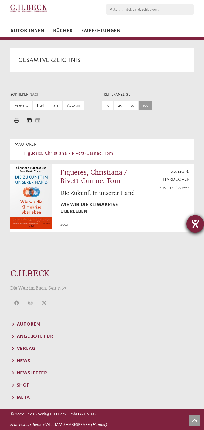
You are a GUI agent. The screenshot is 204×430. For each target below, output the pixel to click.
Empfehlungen (101, 30)
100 (145, 105)
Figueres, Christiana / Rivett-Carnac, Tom (67, 153)
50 (132, 105)
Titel (40, 105)
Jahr (55, 105)
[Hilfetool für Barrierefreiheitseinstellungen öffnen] (195, 224)
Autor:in (73, 105)
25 (120, 105)
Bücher (63, 30)
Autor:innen (27, 30)
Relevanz (21, 105)
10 (107, 105)
